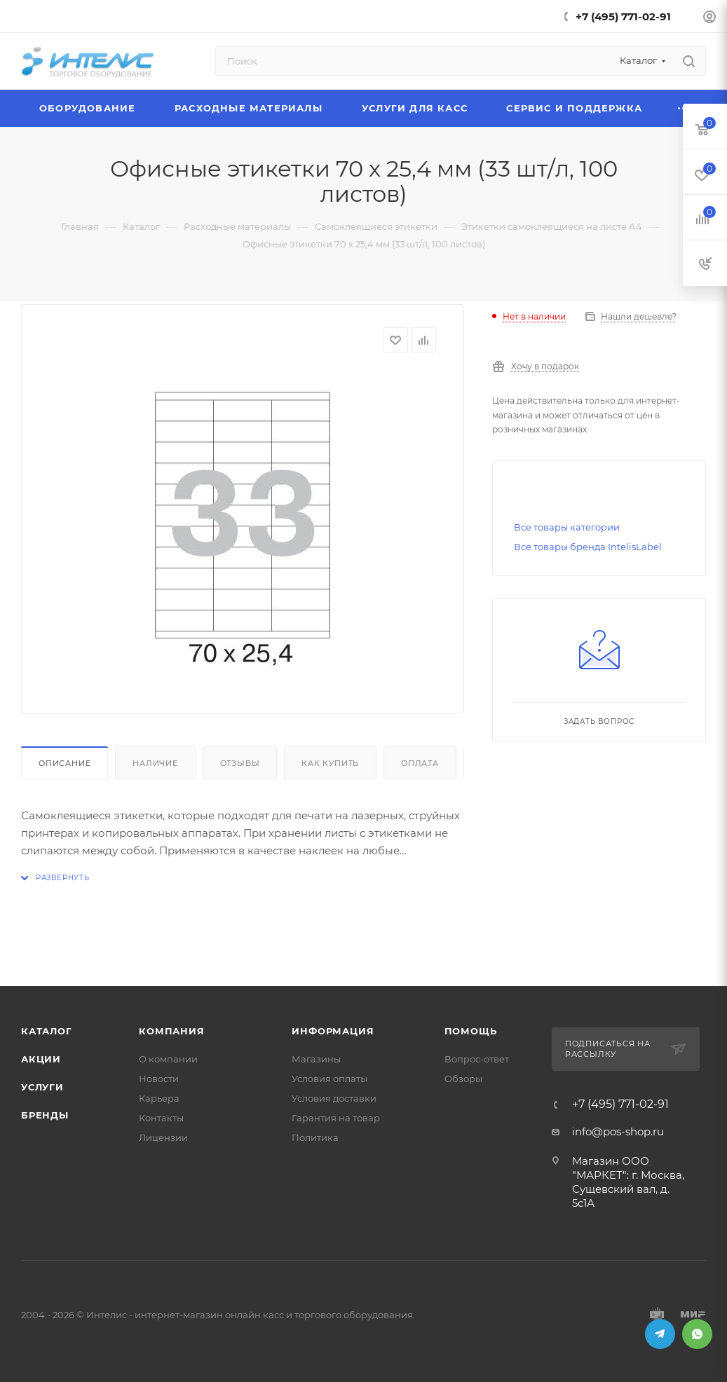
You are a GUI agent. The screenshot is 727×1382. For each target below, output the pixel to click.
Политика (315, 1137)
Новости (159, 1078)
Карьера (159, 1098)
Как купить (330, 763)
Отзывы (240, 763)
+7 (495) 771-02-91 (623, 16)
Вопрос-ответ (476, 1059)
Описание (64, 763)
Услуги (42, 1087)
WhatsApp (697, 1334)
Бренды (45, 1115)
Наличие (155, 763)
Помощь (470, 1030)
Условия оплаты (329, 1078)
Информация (333, 1030)
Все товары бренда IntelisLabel (588, 546)
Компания (171, 1030)
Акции (41, 1059)
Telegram (660, 1334)
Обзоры (463, 1078)
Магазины (316, 1059)
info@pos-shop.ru (618, 1131)
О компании (168, 1059)
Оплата (420, 763)
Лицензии (163, 1137)
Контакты (161, 1117)
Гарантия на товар (336, 1117)
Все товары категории (567, 527)
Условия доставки (334, 1098)
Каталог (46, 1030)
